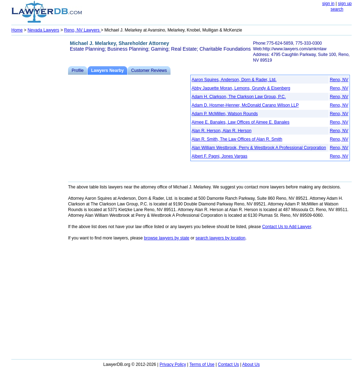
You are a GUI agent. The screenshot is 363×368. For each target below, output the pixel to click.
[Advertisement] (39, 144)
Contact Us (228, 364)
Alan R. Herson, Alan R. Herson (222, 130)
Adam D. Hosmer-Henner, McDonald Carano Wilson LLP (245, 105)
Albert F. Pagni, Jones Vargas (219, 156)
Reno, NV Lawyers (82, 30)
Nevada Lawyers (43, 30)
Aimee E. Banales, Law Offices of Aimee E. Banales (241, 122)
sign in (328, 3)
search (336, 9)
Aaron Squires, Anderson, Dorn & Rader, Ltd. (234, 79)
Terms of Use (201, 364)
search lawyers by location (221, 238)
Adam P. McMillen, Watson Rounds (225, 113)
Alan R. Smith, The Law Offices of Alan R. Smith (237, 139)
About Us (250, 364)
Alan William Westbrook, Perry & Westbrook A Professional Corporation (259, 147)
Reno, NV (339, 79)
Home (17, 30)
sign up (345, 3)
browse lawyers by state (166, 238)
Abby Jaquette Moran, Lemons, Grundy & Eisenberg (241, 88)
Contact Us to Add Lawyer (286, 226)
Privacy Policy (173, 364)
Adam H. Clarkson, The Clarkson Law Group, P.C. (239, 96)
